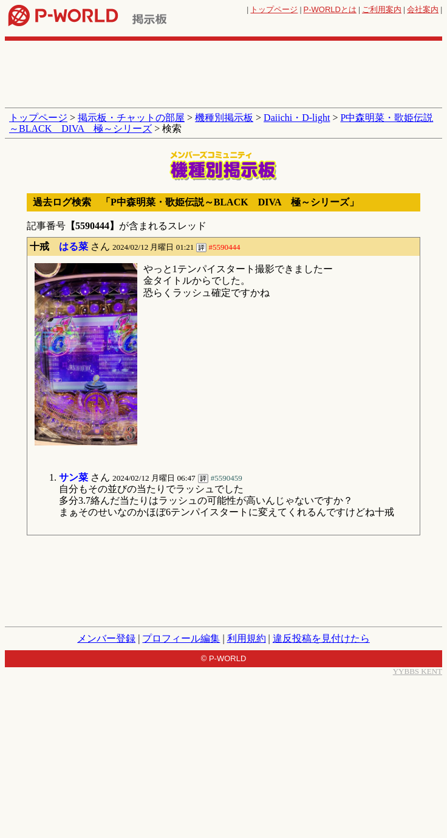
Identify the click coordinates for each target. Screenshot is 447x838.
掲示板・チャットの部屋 (131, 117)
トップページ (274, 9)
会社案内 (422, 9)
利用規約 (246, 638)
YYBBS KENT (417, 671)
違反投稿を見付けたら (321, 638)
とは (330, 9)
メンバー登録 (106, 638)
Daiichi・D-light (297, 117)
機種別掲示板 (224, 117)
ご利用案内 (381, 9)
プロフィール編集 (181, 638)
